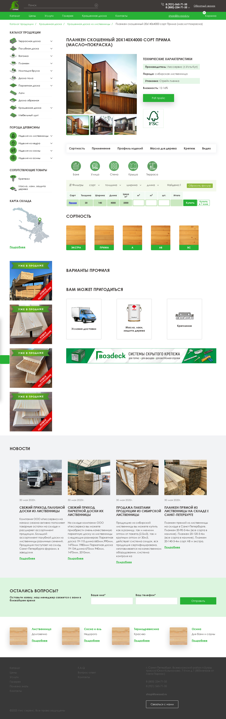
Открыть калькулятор (5, 359)
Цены (32, 15)
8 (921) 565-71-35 (156, 686)
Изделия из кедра (29, 143)
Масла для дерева (163, 148)
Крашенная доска (94, 15)
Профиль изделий (130, 148)
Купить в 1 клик (203, 203)
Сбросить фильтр (200, 185)
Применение (101, 148)
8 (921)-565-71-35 (176, 4)
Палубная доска (29, 48)
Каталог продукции (22, 23)
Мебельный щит (28, 115)
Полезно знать (19, 686)
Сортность (77, 148)
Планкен (24, 63)
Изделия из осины (29, 158)
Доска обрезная (29, 100)
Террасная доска (30, 41)
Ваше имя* (98, 595)
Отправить (198, 600)
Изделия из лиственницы (33, 135)
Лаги (22, 92)
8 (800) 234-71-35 (156, 681)
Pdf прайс (158, 98)
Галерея (67, 15)
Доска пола (26, 78)
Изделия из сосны (29, 150)
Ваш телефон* (146, 595)
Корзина (207, 16)
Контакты (121, 15)
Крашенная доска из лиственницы (88, 23)
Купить (190, 202)
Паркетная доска (29, 85)
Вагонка (24, 55)
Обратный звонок (204, 5)
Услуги (49, 15)
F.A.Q (81, 667)
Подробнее (17, 247)
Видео (206, 148)
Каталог (15, 15)
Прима (73, 202)
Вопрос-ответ (87, 672)
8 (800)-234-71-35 (177, 7)
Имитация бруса (29, 70)
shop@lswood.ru (179, 15)
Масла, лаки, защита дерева (32, 187)
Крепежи (24, 178)
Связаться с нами (162, 704)
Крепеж (189, 148)
